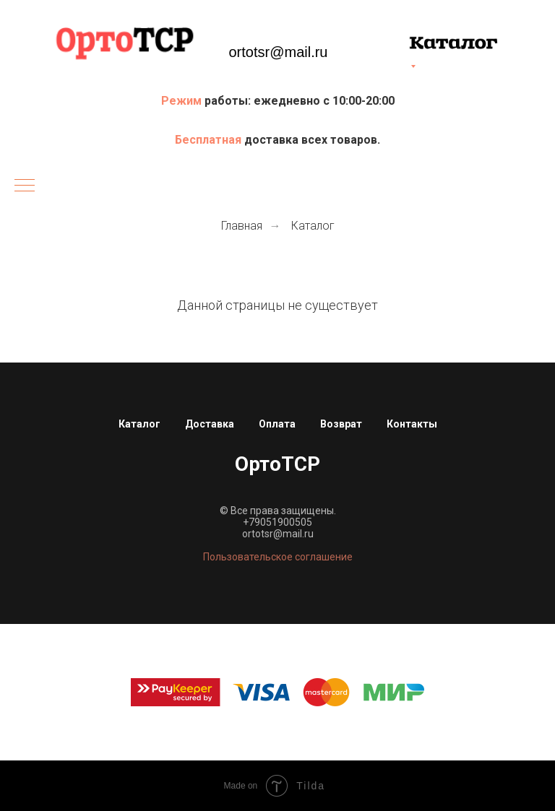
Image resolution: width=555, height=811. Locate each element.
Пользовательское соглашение (278, 557)
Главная (241, 226)
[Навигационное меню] (24, 186)
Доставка (209, 424)
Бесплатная (209, 140)
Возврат (341, 424)
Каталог (313, 226)
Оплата (277, 424)
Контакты (412, 424)
